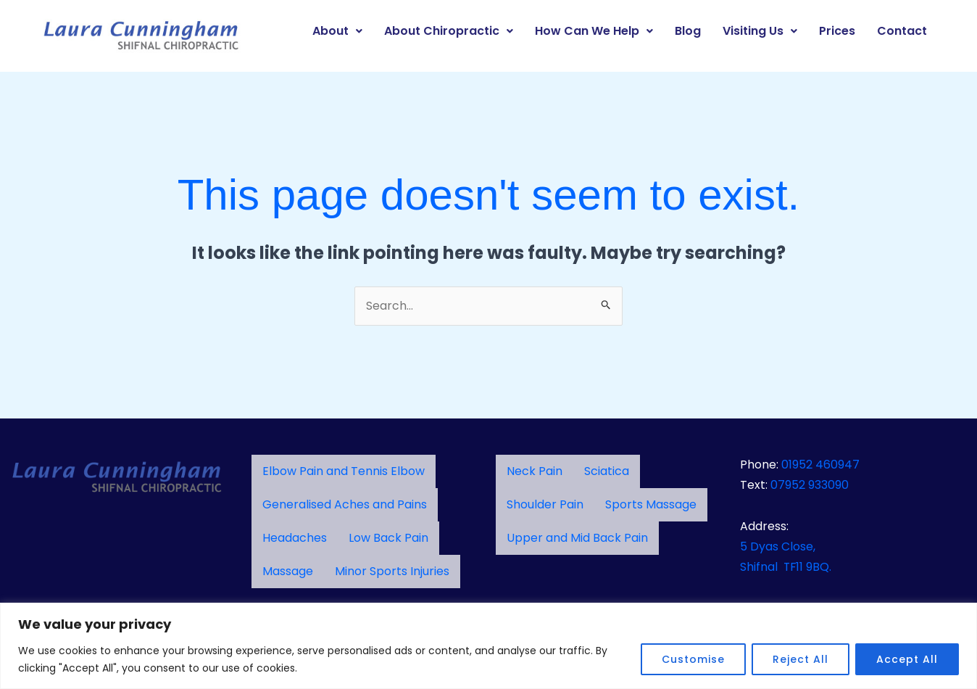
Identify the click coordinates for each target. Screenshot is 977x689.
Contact (902, 30)
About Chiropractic (448, 30)
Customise (693, 659)
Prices (837, 30)
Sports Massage (651, 504)
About (337, 30)
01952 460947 (820, 464)
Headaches (294, 537)
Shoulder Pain (545, 504)
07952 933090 (809, 484)
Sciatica (606, 471)
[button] (337, 31)
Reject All (800, 659)
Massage (287, 571)
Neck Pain (534, 471)
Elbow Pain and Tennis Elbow (343, 471)
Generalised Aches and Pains (344, 504)
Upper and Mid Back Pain (577, 537)
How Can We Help (594, 30)
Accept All (907, 659)
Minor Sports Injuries (392, 571)
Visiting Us (760, 30)
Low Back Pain (388, 537)
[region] (488, 646)
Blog (688, 30)
